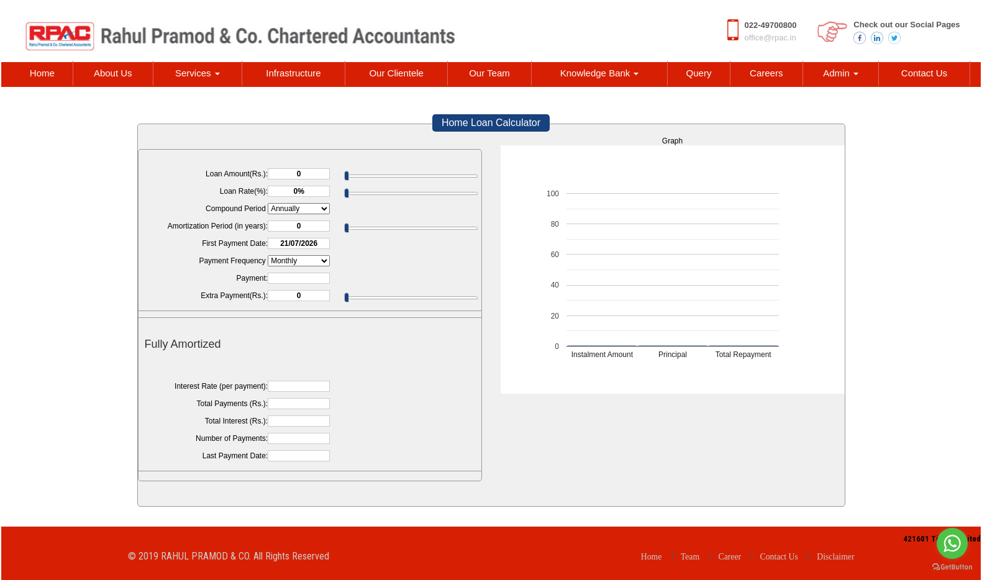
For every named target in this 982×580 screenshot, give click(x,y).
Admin (840, 73)
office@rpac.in (770, 37)
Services (197, 73)
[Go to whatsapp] (952, 543)
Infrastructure (293, 73)
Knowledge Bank (599, 73)
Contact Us (924, 73)
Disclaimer (835, 556)
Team (690, 556)
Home (42, 73)
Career (730, 556)
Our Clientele (396, 73)
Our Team (489, 73)
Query (699, 73)
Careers (766, 73)
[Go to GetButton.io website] (952, 567)
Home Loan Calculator (491, 122)
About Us (113, 73)
